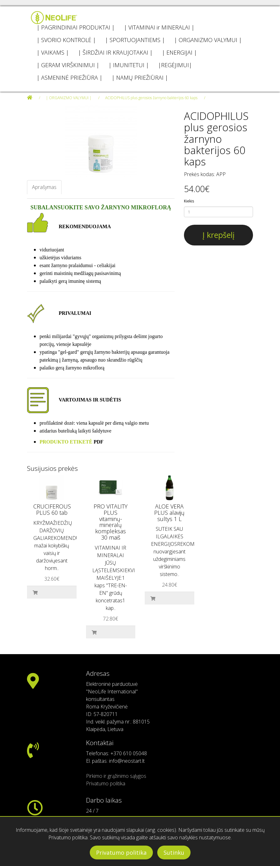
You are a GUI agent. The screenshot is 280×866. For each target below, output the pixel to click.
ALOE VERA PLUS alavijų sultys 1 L (169, 513)
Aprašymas (44, 187)
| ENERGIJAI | (179, 52)
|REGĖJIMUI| (175, 65)
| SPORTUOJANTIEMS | (135, 40)
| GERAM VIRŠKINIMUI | (68, 65)
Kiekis (189, 201)
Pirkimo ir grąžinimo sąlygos (116, 775)
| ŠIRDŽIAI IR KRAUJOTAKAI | (115, 52)
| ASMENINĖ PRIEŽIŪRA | (69, 77)
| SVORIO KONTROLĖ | (66, 40)
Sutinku (174, 852)
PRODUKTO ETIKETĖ (66, 441)
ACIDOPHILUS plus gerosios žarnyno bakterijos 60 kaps (151, 97)
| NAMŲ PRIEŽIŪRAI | (140, 77)
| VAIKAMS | (53, 52)
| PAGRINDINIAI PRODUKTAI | (76, 27)
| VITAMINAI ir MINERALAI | (159, 27)
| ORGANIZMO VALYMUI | (208, 40)
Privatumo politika (121, 852)
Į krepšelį (218, 234)
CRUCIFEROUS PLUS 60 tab (52, 509)
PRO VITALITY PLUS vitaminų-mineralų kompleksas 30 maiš (110, 522)
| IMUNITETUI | (129, 65)
